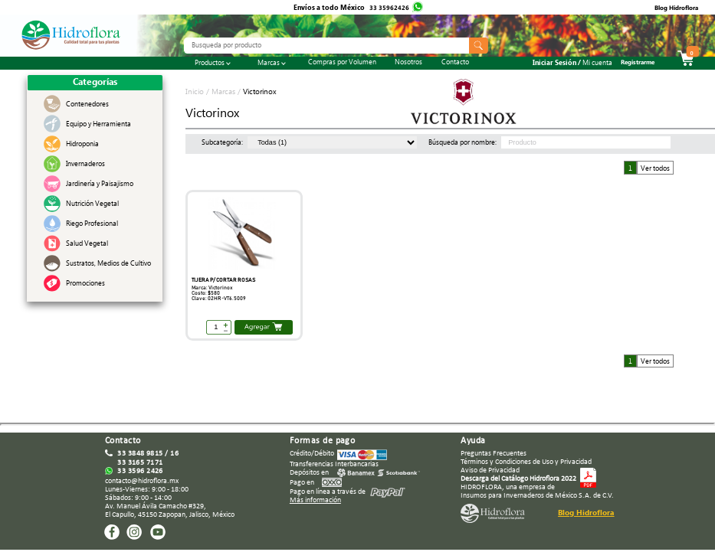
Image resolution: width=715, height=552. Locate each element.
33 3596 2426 (140, 471)
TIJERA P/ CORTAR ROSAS (223, 280)
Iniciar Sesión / (572, 64)
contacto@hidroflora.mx (142, 481)
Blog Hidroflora (676, 9)
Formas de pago (323, 441)
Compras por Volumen (342, 63)
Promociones (85, 285)
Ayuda (473, 441)
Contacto (455, 63)
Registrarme (637, 63)
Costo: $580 (206, 293)
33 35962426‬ (390, 9)
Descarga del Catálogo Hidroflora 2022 (518, 478)
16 (174, 453)
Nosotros (408, 63)
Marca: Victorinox (212, 288)
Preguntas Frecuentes (493, 453)
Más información (315, 500)
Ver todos (655, 169)
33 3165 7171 (140, 462)
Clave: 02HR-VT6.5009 (219, 298)
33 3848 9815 (140, 453)
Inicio (195, 93)
